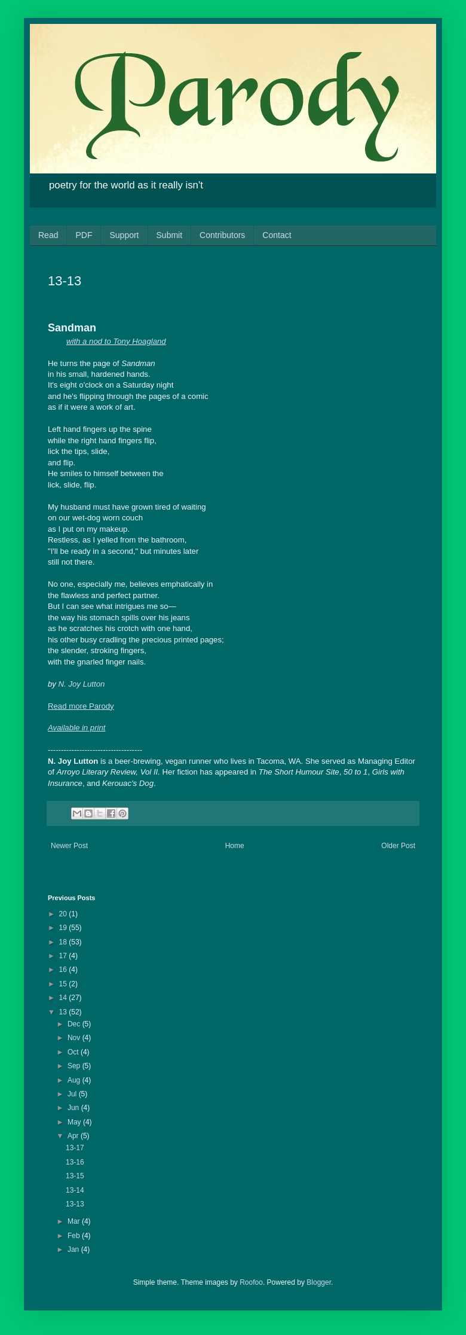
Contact (276, 235)
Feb (75, 1236)
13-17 (75, 1148)
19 (64, 927)
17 (64, 956)
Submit (170, 235)
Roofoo (251, 1282)
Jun (74, 1108)
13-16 (75, 1162)
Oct (74, 1052)
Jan (74, 1249)
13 (64, 1012)
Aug (75, 1080)
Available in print (77, 727)
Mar (75, 1221)
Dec (75, 1024)
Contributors (222, 235)
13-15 (75, 1176)
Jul (73, 1094)
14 (64, 997)
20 (64, 914)
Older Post (398, 846)
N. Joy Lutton (82, 683)
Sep (75, 1066)
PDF (83, 235)
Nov (75, 1038)
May (75, 1122)
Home (234, 846)
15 (64, 984)
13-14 (75, 1190)
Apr (74, 1136)
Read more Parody (81, 706)
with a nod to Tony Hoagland (116, 341)
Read (48, 235)
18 (64, 942)
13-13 (75, 1204)
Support (124, 235)
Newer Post (69, 846)
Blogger (318, 1282)
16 (64, 969)
